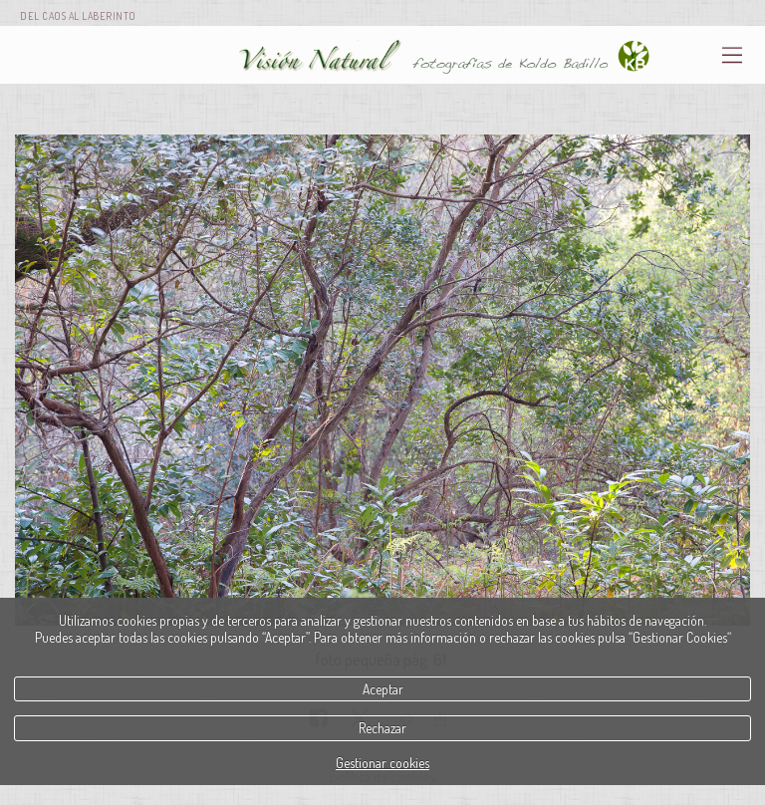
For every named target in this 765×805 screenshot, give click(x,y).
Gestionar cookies (382, 762)
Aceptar (383, 688)
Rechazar (382, 727)
